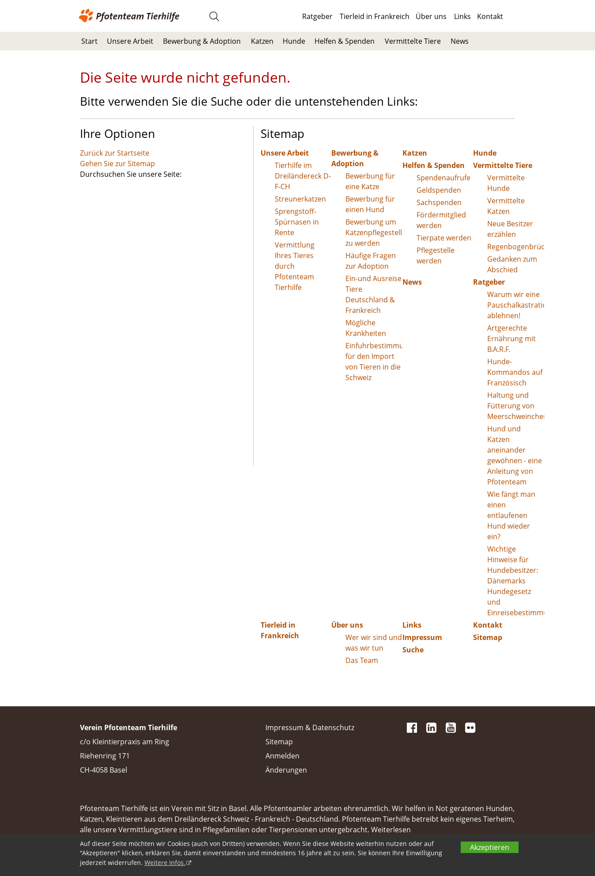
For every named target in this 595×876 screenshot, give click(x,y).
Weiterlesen (391, 829)
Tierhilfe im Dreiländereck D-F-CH (303, 175)
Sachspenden (439, 202)
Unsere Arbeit (130, 41)
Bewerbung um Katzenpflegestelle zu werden (373, 232)
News (460, 41)
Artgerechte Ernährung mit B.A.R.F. (511, 338)
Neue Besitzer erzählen (510, 229)
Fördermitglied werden (441, 220)
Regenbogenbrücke (515, 246)
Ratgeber (317, 16)
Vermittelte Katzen (506, 206)
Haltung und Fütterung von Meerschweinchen (515, 405)
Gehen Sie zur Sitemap (117, 163)
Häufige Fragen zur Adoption (370, 261)
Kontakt (490, 16)
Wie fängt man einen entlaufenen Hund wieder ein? (511, 515)
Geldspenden (439, 190)
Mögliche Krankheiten (365, 328)
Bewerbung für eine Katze (370, 181)
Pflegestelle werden (436, 255)
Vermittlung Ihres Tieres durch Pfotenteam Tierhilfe (295, 266)
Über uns (431, 16)
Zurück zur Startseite (114, 153)
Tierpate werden (444, 238)
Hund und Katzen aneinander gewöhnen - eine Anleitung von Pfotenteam (514, 455)
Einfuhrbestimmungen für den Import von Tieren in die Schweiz (373, 361)
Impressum (422, 637)
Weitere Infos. (165, 862)
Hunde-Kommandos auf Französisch (514, 372)
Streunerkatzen (300, 199)
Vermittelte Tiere (413, 41)
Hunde (294, 41)
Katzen (262, 41)
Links (462, 16)
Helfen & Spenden (345, 41)
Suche (413, 650)
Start (89, 41)
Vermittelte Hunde (506, 183)
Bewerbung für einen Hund (370, 204)
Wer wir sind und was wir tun (373, 642)
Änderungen (286, 770)
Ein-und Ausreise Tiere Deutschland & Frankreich (373, 294)
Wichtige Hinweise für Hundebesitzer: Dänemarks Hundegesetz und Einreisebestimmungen (515, 580)
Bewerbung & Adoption (202, 41)
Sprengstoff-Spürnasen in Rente (297, 221)
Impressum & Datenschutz (309, 727)
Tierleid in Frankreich (374, 16)
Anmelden (282, 756)
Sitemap (487, 637)
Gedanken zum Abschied (512, 264)
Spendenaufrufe (443, 178)
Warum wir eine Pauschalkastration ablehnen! (515, 304)
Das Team (361, 660)
